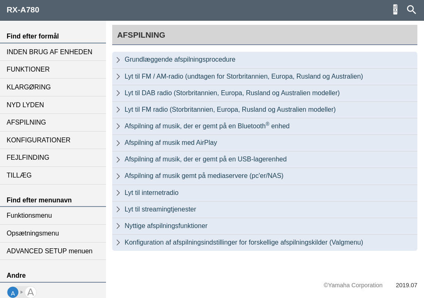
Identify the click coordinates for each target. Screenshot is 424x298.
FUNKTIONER (28, 69)
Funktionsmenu (29, 215)
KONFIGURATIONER (38, 140)
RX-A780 (23, 9)
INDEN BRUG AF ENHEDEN (49, 51)
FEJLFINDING (28, 157)
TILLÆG (19, 175)
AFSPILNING (26, 122)
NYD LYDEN (25, 104)
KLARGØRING (29, 87)
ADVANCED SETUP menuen (49, 251)
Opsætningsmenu (33, 233)
